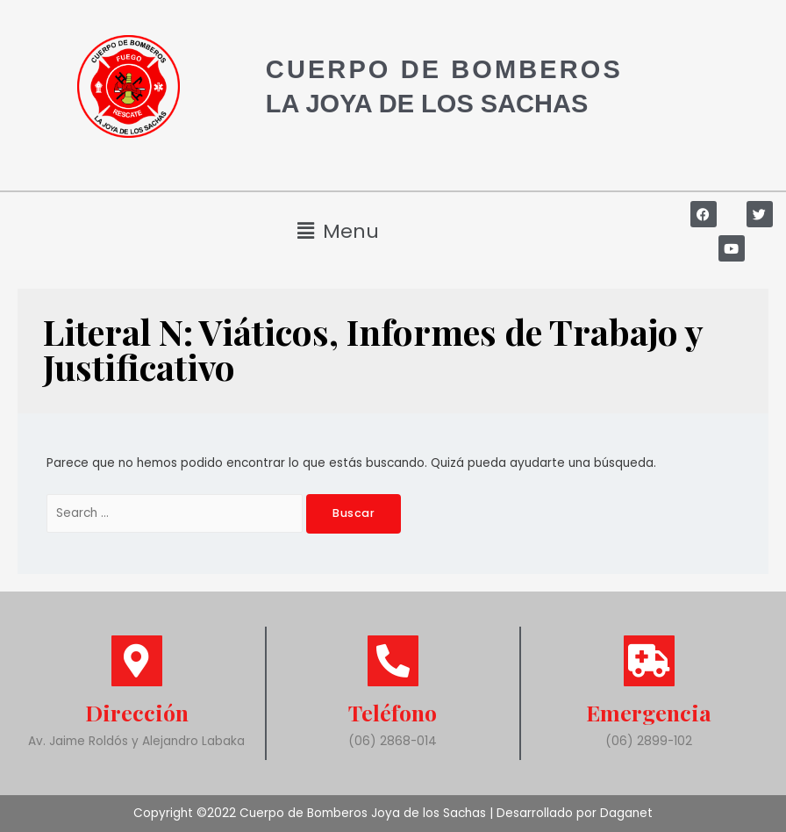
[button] (338, 231)
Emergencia (648, 712)
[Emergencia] (649, 660)
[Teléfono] (393, 660)
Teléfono (392, 712)
